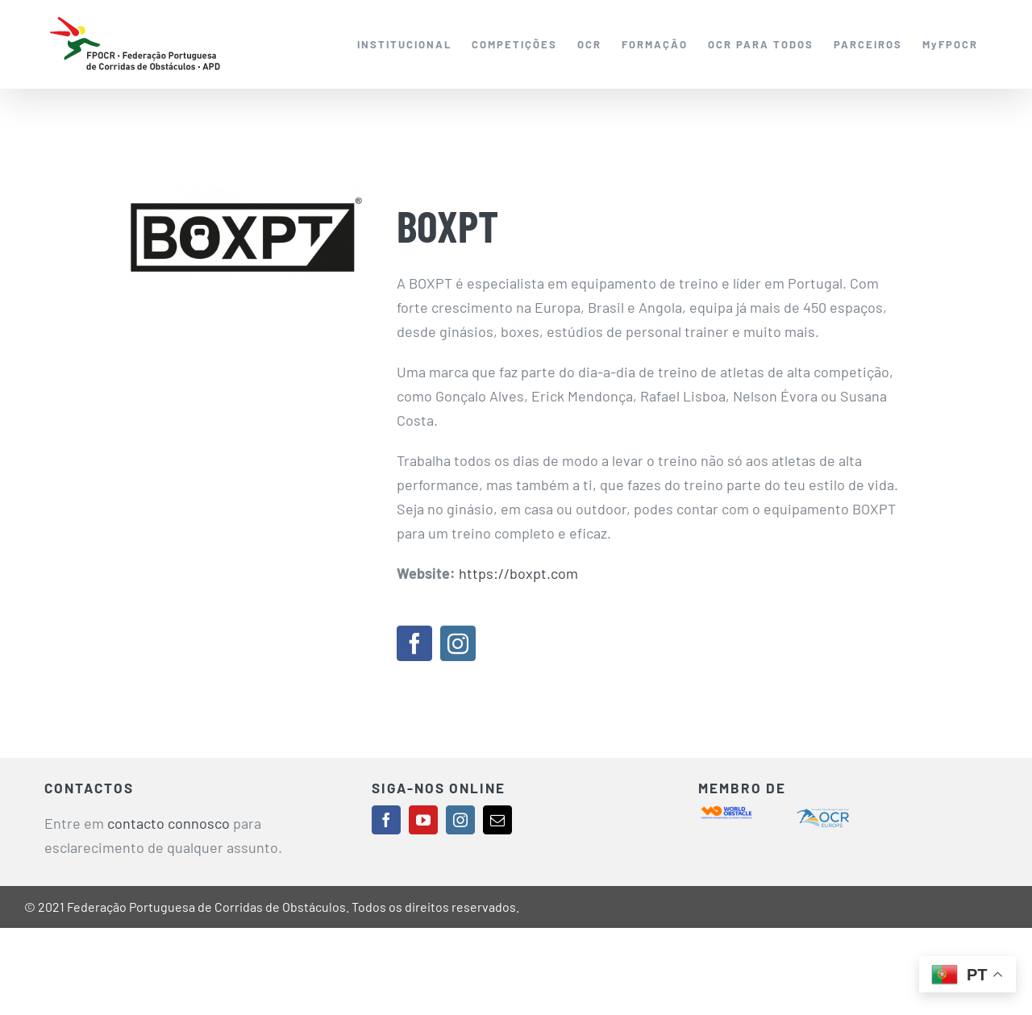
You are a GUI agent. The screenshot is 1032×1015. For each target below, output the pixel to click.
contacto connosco (168, 823)
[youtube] (423, 819)
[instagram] (458, 643)
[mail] (497, 819)
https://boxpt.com (518, 573)
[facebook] (414, 643)
